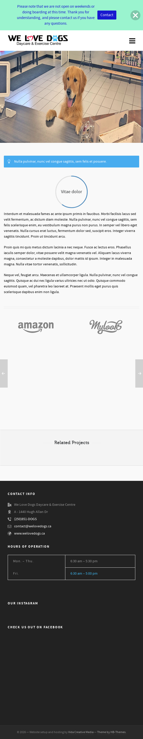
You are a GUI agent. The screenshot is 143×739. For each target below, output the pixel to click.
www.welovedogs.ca (29, 533)
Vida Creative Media (81, 732)
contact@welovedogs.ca (32, 526)
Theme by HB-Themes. (111, 732)
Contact (106, 15)
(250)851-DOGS (25, 519)
